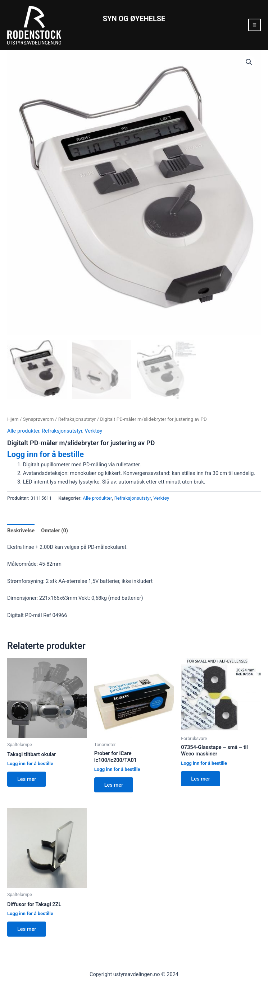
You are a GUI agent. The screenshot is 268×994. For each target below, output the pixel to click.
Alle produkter (23, 431)
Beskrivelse (21, 530)
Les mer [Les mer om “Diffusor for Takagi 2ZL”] (26, 929)
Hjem (13, 419)
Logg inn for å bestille (45, 454)
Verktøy (93, 431)
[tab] (21, 531)
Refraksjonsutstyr (77, 419)
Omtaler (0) (54, 530)
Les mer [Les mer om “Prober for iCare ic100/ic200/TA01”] (113, 785)
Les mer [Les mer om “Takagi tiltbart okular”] (26, 779)
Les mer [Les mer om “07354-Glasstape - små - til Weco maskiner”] (200, 779)
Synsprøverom (38, 419)
